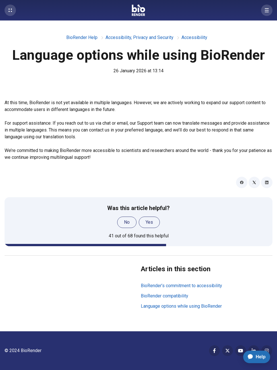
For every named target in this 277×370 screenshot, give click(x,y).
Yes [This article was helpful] (149, 222)
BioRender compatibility (164, 296)
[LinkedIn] (266, 182)
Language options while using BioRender (181, 306)
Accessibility (194, 37)
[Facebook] (241, 182)
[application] (254, 357)
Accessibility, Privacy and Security (139, 37)
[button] (10, 10)
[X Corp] (254, 182)
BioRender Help (82, 37)
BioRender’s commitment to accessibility (181, 285)
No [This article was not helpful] (127, 222)
